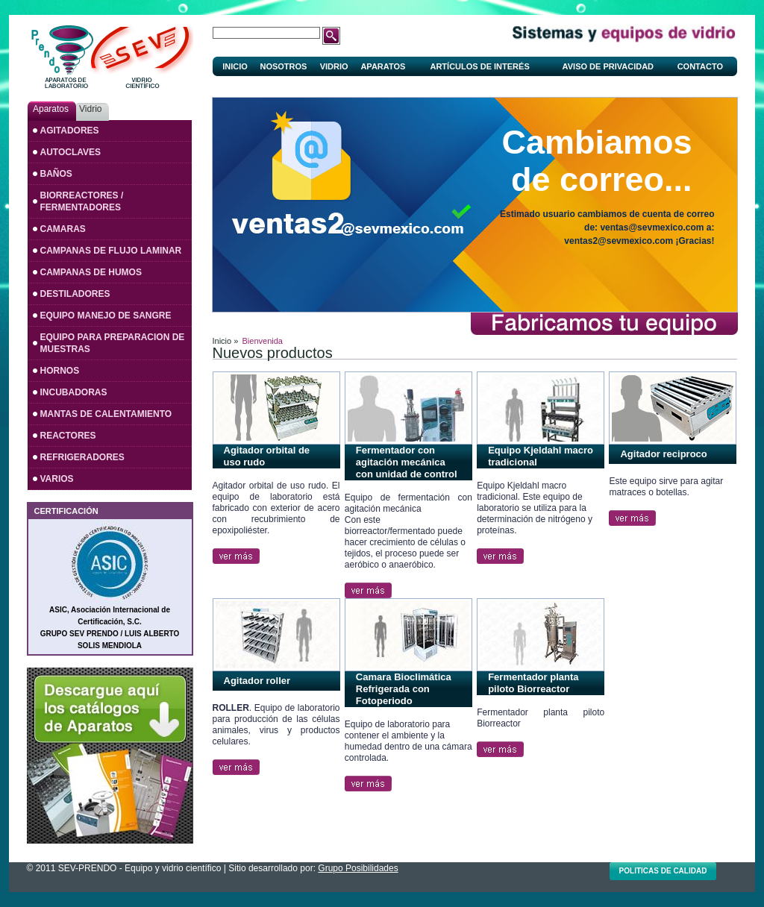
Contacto (700, 66)
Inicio (235, 66)
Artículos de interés (479, 66)
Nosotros (283, 66)
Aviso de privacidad (608, 66)
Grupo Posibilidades (358, 868)
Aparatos (382, 66)
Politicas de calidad (663, 871)
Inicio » (226, 340)
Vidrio (334, 66)
